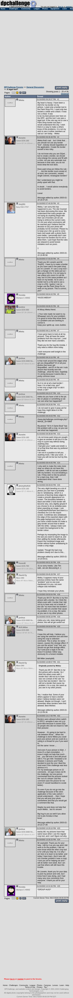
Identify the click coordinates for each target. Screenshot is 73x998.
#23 (58, 828)
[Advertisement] (36, 47)
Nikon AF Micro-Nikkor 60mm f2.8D (29, 581)
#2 (58, 137)
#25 (58, 886)
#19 (58, 617)
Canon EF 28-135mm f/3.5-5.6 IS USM (31, 312)
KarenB (22, 563)
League (32, 985)
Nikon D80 (20, 578)
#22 (58, 716)
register (69, 7)
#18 (58, 594)
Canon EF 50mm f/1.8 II (25, 364)
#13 (58, 434)
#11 (58, 404)
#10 (58, 393)
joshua (22, 358)
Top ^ (46, 987)
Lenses (55, 985)
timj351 (22, 204)
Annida (22, 295)
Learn (61, 985)
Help (67, 985)
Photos (39, 985)
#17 (58, 574)
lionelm (22, 138)
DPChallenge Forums (13, 87)
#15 (58, 485)
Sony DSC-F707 (22, 207)
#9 (58, 380)
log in (61, 7)
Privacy (39, 987)
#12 (58, 416)
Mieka (21, 100)
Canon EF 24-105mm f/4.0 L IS (28, 143)
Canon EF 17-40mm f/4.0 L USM (28, 491)
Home (5, 985)
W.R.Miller (23, 627)
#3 (58, 203)
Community (23, 985)
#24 (58, 840)
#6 (58, 306)
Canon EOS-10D (22, 141)
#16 (58, 562)
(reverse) (65, 94)
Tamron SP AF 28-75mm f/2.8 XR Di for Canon (34, 633)
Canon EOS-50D (22, 310)
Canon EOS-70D (22, 566)
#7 (58, 331)
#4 (58, 259)
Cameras (47, 985)
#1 (58, 99)
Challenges (13, 985)
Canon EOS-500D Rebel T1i (27, 361)
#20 (58, 626)
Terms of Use (30, 987)
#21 (58, 662)
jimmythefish (25, 486)
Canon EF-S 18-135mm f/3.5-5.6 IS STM (31, 569)
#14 (58, 463)
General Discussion (35, 87)
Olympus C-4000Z (23, 298)
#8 (58, 357)
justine (22, 307)
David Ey (23, 575)
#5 (58, 294)
